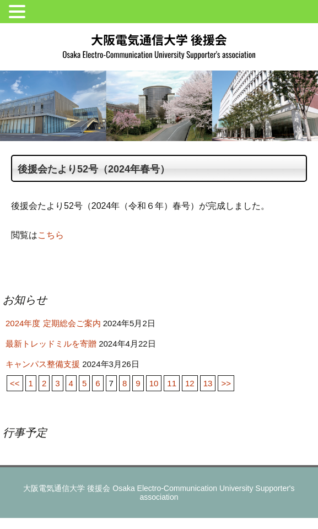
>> (226, 383)
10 (154, 383)
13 (208, 383)
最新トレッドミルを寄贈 (51, 343)
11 (171, 383)
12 (190, 383)
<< (15, 383)
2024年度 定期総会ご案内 (53, 323)
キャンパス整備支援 (43, 364)
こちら (50, 235)
